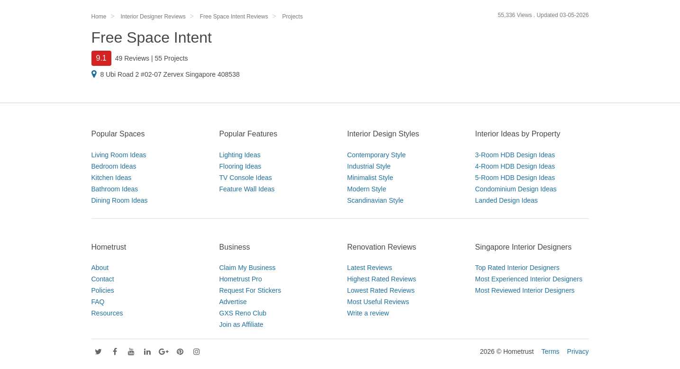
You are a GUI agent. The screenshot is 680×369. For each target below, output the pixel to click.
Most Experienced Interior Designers (528, 279)
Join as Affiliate (241, 324)
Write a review (368, 313)
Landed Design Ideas (506, 200)
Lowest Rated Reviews (381, 290)
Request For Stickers (250, 290)
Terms (550, 351)
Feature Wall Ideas (247, 189)
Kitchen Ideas (111, 177)
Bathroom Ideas (114, 189)
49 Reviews (132, 58)
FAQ (98, 302)
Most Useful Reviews (378, 302)
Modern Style (366, 189)
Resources (107, 313)
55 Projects (171, 58)
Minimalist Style (370, 177)
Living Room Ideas (118, 155)
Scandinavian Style (375, 200)
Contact (102, 279)
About (100, 267)
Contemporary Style (376, 155)
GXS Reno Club (243, 313)
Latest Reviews (369, 267)
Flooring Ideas (240, 166)
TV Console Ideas (245, 177)
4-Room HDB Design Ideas (515, 166)
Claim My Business (247, 267)
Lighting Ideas (240, 155)
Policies (102, 290)
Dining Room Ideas (119, 200)
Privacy (578, 351)
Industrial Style (369, 166)
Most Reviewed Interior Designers (525, 290)
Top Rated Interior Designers (517, 267)
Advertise (233, 302)
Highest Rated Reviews (382, 279)
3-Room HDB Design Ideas (515, 155)
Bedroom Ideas (113, 166)
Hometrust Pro (240, 279)
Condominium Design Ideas (516, 189)
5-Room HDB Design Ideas (515, 177)
